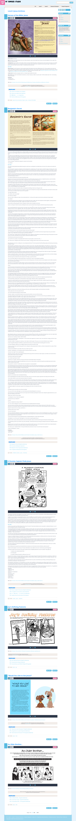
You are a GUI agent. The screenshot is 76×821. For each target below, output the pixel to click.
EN (9, 18)
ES (61, 9)
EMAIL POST (49, 103)
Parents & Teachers (55, 6)
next (33, 812)
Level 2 (46, 6)
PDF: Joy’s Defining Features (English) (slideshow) (19, 660)
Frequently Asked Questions (42, 817)
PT (14, 18)
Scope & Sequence (65, 6)
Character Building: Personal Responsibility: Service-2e (22, 788)
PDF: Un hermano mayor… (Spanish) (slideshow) (19, 799)
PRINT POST (55, 103)
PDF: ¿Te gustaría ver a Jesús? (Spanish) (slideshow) (20, 730)
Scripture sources (52, 817)
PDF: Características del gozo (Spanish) (17, 662)
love (16, 736)
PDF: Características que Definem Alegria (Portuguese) (20, 664)
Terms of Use (59, 817)
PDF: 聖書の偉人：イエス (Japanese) (17, 95)
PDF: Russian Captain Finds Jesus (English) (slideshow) (20, 589)
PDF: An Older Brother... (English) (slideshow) (18, 797)
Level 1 (40, 6)
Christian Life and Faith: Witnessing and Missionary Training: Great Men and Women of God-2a (30, 82)
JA (12, 18)
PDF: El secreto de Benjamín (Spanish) (17, 446)
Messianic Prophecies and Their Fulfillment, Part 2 (19, 71)
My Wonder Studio (28, 86)
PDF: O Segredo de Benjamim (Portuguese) (18, 449)
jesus (26, 100)
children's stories (16, 452)
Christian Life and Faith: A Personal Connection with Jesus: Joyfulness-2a (26, 651)
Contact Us (65, 817)
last (37, 812)
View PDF (55, 18)
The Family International (18, 818)
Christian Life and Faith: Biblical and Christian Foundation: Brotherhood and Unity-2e (28, 719)
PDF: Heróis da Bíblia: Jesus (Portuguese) (18, 96)
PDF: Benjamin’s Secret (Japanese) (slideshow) (19, 447)
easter (14, 598)
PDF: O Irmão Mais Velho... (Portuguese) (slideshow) (20, 801)
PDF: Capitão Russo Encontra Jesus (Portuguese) (19, 595)
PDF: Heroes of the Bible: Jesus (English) (17, 91)
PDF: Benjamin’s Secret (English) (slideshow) (18, 444)
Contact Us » (61, 31)
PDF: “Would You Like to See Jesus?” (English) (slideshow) (21, 729)
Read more (9, 66)
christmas (25, 452)
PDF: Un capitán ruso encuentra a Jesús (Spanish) (19, 591)
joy (16, 667)
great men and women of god (19, 100)
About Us (34, 817)
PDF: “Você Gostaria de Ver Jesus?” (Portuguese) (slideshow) (21, 732)
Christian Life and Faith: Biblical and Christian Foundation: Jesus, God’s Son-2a (27, 434)
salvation (20, 598)
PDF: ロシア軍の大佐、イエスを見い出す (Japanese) (19, 593)
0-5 (35, 6)
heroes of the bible (32, 100)
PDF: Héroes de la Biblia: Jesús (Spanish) (17, 93)
